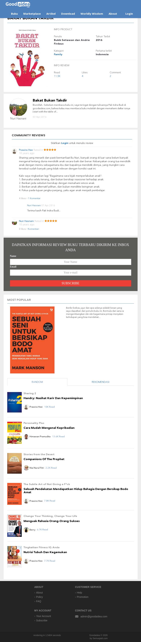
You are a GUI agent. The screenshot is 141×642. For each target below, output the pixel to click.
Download (68, 13)
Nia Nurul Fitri (34, 467)
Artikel (51, 13)
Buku (14, 13)
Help (79, 592)
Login (129, 13)
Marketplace (32, 13)
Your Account (43, 616)
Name (13, 256)
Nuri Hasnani (34, 205)
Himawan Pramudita (37, 436)
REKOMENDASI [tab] (100, 382)
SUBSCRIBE (70, 283)
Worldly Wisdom (92, 13)
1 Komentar (34, 198)
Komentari (33, 228)
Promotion (83, 596)
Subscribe (41, 620)
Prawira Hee (26, 150)
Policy (39, 596)
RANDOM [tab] (37, 382)
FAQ (38, 601)
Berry (30, 529)
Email (13, 266)
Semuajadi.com (100, 638)
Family (58, 54)
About (113, 13)
